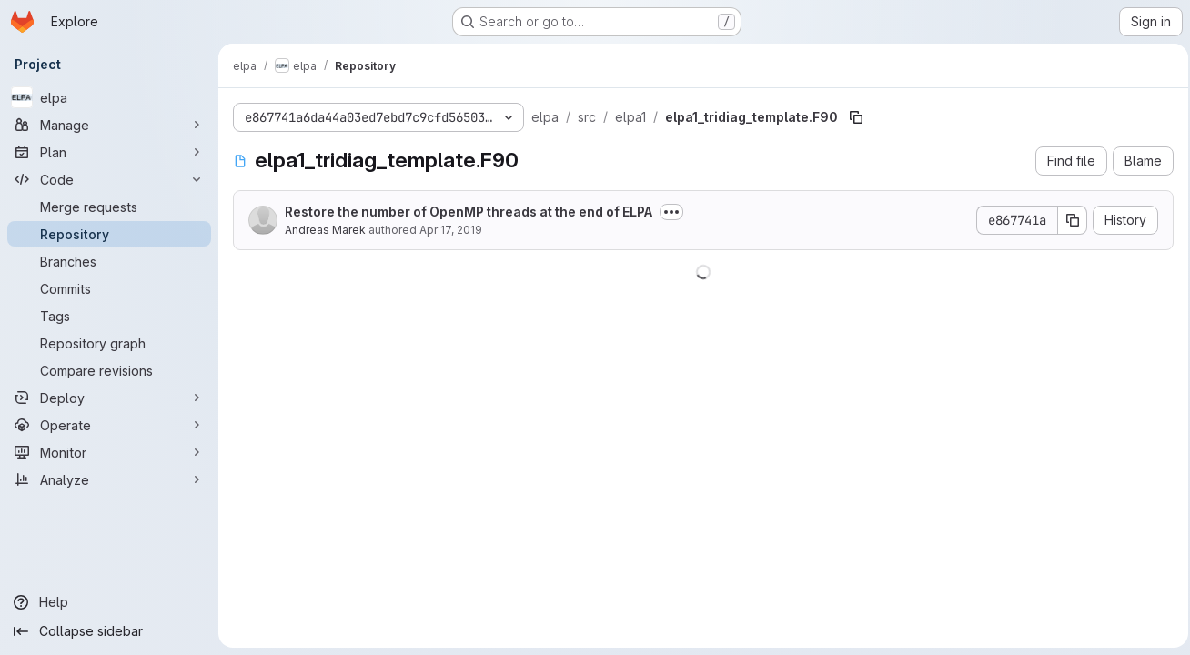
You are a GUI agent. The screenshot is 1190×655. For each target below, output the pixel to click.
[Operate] (109, 425)
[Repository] (109, 234)
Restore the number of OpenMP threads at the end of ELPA (468, 211)
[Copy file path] (856, 117)
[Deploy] (109, 397)
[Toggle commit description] (671, 212)
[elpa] (109, 97)
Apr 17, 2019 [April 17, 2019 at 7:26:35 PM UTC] (450, 230)
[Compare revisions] (109, 370)
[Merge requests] (109, 206)
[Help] (109, 602)
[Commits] (109, 288)
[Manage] (109, 124)
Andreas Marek (325, 230)
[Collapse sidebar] (109, 631)
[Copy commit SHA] (1067, 220)
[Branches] (109, 261)
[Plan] (109, 152)
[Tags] (109, 315)
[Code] (109, 179)
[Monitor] (109, 452)
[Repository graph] (109, 343)
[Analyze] (109, 479)
